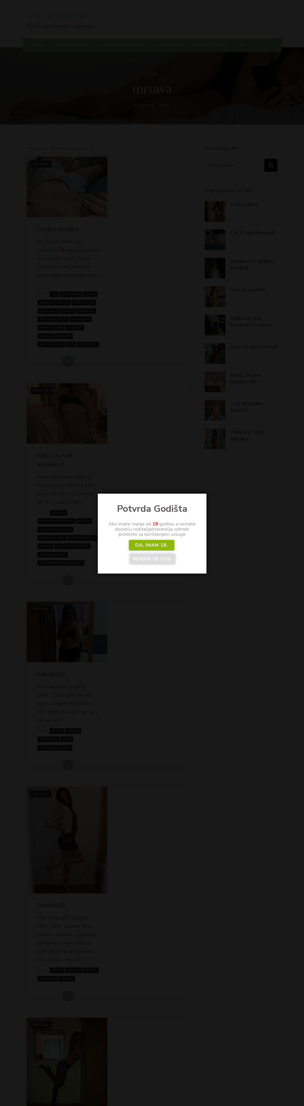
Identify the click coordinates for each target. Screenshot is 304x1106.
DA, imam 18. (129, 552)
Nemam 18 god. (176, 552)
